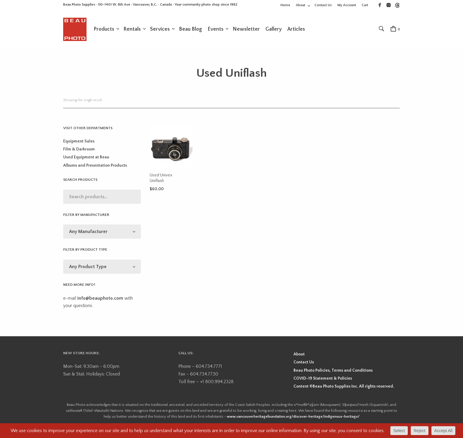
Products (104, 32)
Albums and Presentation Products (95, 170)
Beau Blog (190, 32)
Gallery (273, 32)
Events (216, 32)
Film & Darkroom (79, 154)
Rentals (132, 32)
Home (285, 5)
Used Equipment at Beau (86, 162)
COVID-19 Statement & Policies (323, 383)
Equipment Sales (78, 146)
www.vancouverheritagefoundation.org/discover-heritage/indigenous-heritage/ (293, 422)
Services (160, 32)
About (300, 5)
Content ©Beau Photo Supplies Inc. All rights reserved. (344, 392)
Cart (365, 5)
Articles (296, 32)
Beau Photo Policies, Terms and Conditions (333, 375)
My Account (347, 5)
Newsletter (246, 32)
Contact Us (323, 5)
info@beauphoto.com (100, 303)
